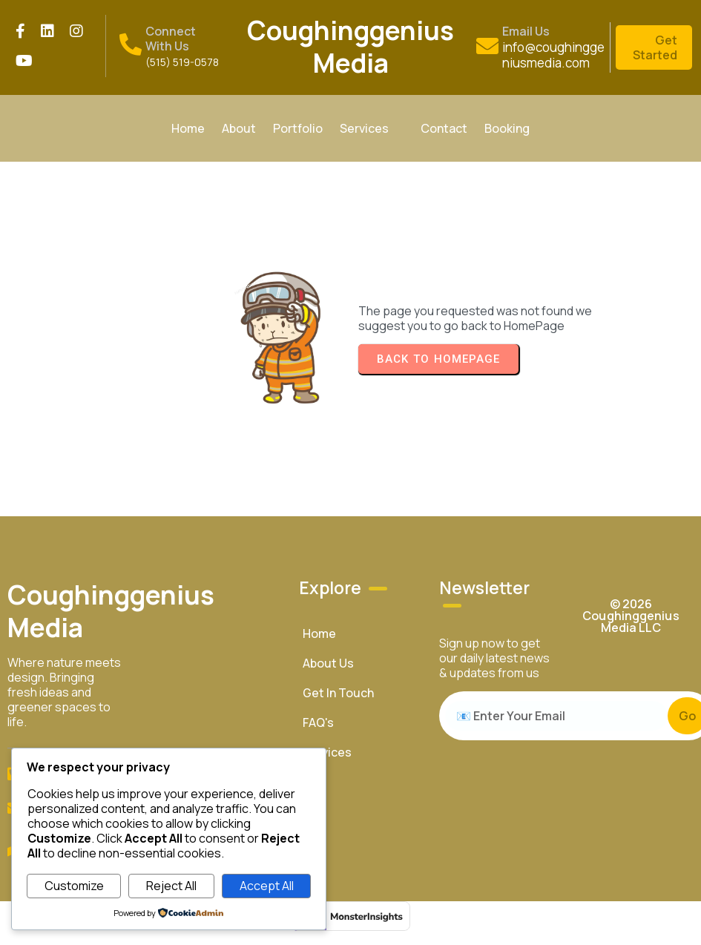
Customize (74, 886)
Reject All (171, 886)
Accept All (267, 886)
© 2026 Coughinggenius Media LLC (630, 616)
